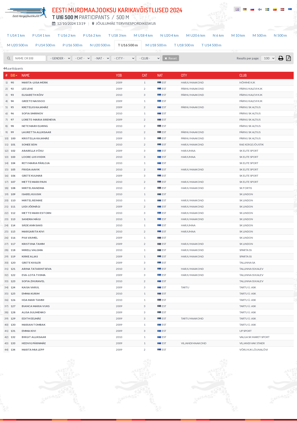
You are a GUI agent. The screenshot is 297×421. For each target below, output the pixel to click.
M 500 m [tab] (259, 35)
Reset (171, 58)
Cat (144, 75)
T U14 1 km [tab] (16, 35)
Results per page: (248, 58)
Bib (13, 75)
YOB (119, 75)
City (184, 75)
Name (26, 75)
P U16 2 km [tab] (92, 35)
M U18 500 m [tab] (155, 45)
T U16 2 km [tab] (66, 35)
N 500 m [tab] (280, 35)
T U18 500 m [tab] (184, 45)
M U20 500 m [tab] (17, 45)
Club (243, 75)
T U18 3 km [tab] (117, 35)
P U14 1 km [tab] (41, 35)
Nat (160, 75)
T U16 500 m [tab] (128, 45)
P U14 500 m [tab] (45, 45)
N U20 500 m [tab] (100, 45)
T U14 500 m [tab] (211, 45)
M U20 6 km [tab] (195, 35)
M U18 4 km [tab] (143, 35)
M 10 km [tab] (238, 35)
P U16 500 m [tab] (72, 45)
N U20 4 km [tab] (169, 35)
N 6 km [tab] (218, 35)
